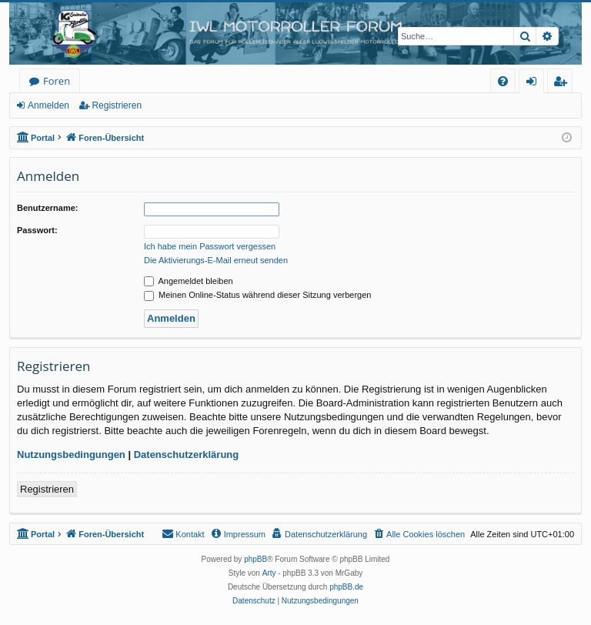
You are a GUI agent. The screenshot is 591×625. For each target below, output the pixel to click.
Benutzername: (47, 207)
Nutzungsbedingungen (71, 454)
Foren (56, 81)
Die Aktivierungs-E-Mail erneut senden (216, 260)
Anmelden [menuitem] (535, 83)
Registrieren (117, 105)
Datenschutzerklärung (186, 454)
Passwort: (37, 230)
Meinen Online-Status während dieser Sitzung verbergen (257, 294)
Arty (269, 573)
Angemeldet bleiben (188, 281)
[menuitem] (503, 81)
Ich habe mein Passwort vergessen (209, 246)
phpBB (255, 559)
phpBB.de (346, 587)
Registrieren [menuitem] (563, 83)
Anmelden (48, 105)
